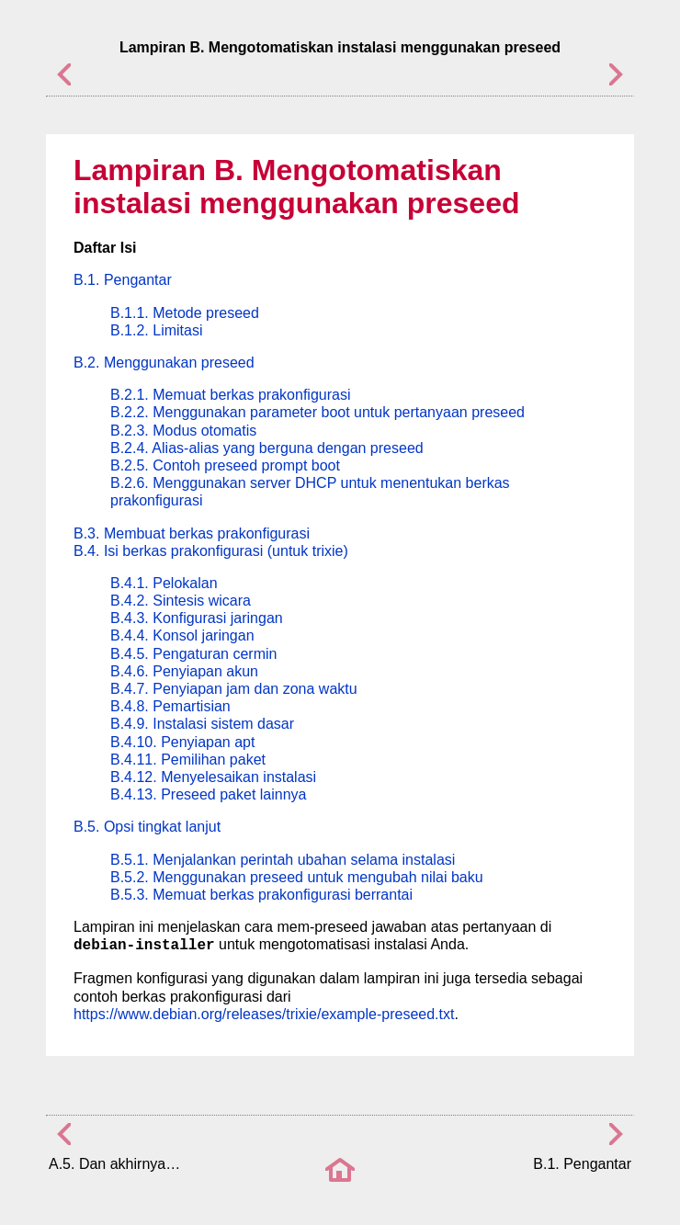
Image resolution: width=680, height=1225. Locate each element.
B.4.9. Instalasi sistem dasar (202, 724)
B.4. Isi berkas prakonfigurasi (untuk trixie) (211, 551)
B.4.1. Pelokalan (164, 583)
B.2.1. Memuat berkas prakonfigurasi (230, 395)
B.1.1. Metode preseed (184, 313)
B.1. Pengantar (123, 280)
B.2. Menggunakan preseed (164, 362)
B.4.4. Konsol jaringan (182, 635)
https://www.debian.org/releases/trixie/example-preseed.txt (264, 1014)
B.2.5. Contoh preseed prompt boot (225, 465)
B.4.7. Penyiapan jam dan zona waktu (233, 689)
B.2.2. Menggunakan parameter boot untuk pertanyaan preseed (317, 412)
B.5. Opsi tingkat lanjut (147, 826)
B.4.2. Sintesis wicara (180, 600)
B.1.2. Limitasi (156, 330)
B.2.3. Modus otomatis (183, 430)
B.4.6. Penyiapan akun (184, 671)
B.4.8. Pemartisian (170, 706)
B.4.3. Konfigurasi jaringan (196, 618)
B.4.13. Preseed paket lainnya (208, 794)
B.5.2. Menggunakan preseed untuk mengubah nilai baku (296, 877)
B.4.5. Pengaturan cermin (193, 654)
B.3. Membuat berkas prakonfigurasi (192, 533)
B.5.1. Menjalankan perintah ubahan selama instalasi (282, 860)
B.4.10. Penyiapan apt (182, 742)
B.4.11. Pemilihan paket (188, 759)
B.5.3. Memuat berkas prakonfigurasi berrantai (261, 894)
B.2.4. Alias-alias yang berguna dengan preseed (267, 448)
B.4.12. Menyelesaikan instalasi (213, 777)
